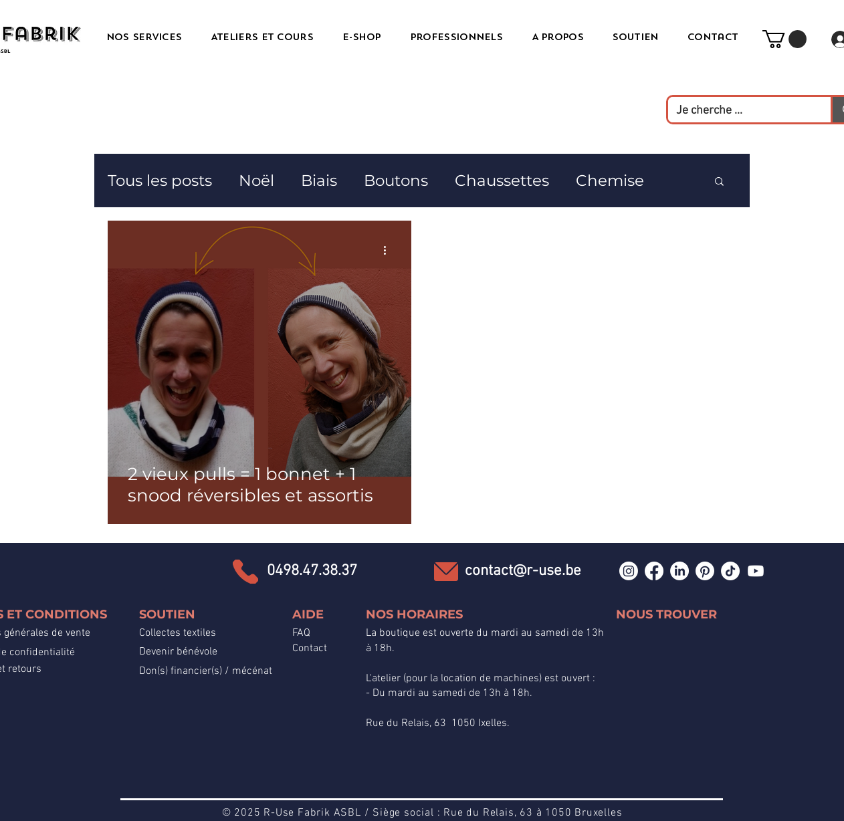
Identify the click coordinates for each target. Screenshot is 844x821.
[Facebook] (654, 571)
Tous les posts (160, 180)
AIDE (308, 614)
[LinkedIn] (679, 571)
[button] (784, 39)
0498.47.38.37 (312, 571)
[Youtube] (755, 571)
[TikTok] (730, 571)
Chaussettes (502, 180)
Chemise (610, 180)
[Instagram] (628, 571)
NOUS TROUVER (666, 614)
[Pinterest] (705, 571)
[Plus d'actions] (389, 250)
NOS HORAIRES (414, 614)
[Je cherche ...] (739, 110)
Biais (319, 180)
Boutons (396, 180)
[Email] (446, 571)
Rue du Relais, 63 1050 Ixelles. (438, 723)
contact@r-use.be (523, 571)
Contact (309, 648)
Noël (256, 180)
